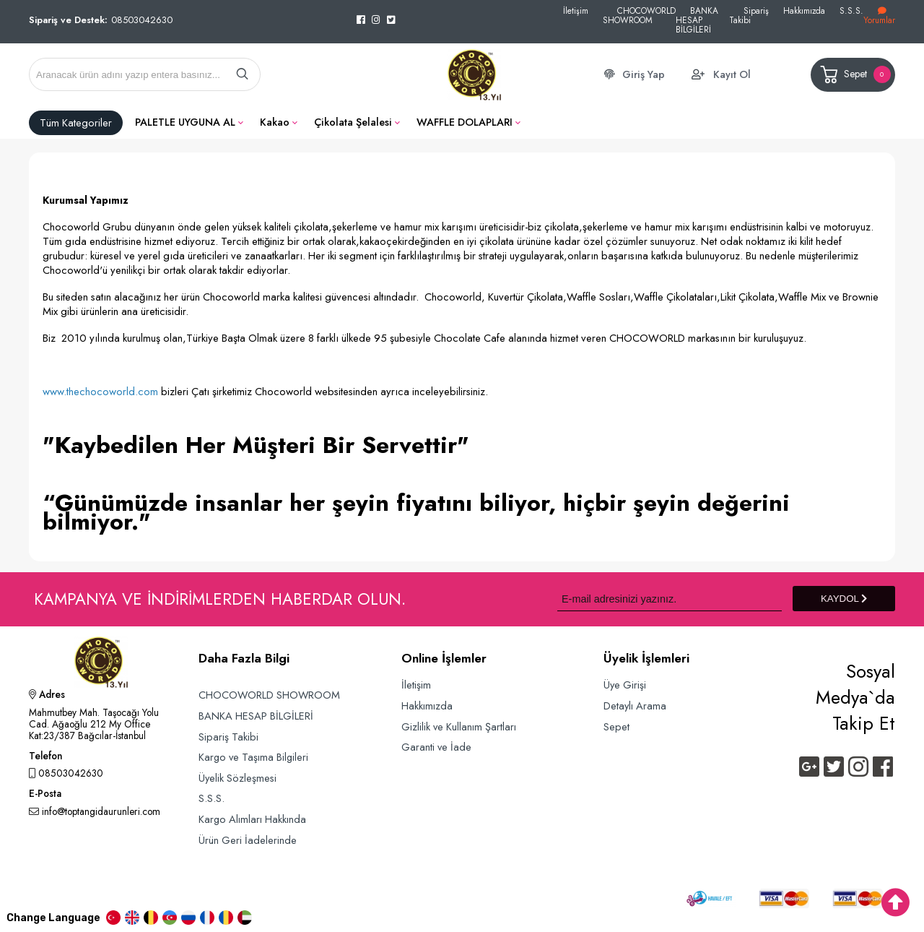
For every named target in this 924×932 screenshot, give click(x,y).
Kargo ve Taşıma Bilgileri (253, 756)
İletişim (575, 10)
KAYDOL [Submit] (844, 598)
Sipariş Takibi (749, 15)
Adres (47, 696)
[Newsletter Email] (669, 598)
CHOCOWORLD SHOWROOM (639, 15)
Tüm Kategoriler (76, 123)
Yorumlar (879, 16)
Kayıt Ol (732, 74)
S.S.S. (851, 10)
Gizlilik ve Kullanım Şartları (458, 726)
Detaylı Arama (634, 705)
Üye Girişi (624, 684)
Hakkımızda (804, 10)
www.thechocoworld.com (100, 392)
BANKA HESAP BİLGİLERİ (697, 19)
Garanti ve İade (436, 746)
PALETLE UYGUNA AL (185, 122)
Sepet (854, 75)
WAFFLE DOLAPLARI (465, 122)
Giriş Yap (643, 74)
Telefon (45, 757)
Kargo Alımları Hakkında (252, 819)
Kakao (274, 122)
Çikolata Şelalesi (353, 122)
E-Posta (45, 795)
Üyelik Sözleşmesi (237, 777)
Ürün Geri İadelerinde (248, 839)
